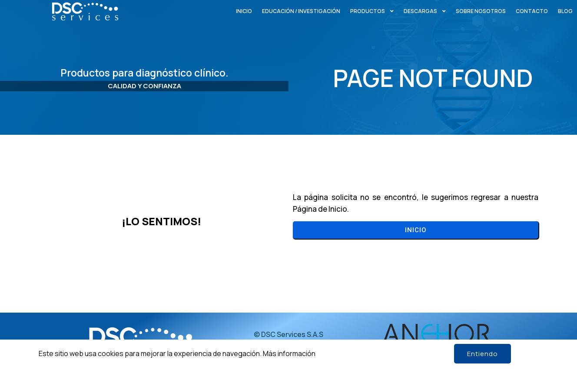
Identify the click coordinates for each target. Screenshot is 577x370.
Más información (289, 353)
